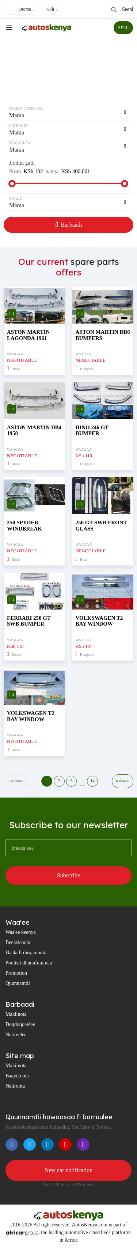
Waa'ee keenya (20, 932)
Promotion (16, 973)
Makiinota (16, 1014)
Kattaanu (122, 781)
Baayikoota (17, 1075)
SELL (123, 27)
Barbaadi (68, 225)
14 (93, 781)
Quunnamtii (17, 983)
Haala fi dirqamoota (25, 952)
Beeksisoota (17, 942)
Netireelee (16, 1034)
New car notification (69, 1170)
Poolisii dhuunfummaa (28, 963)
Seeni (127, 9)
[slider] (12, 183)
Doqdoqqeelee (20, 1024)
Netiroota (15, 1086)
